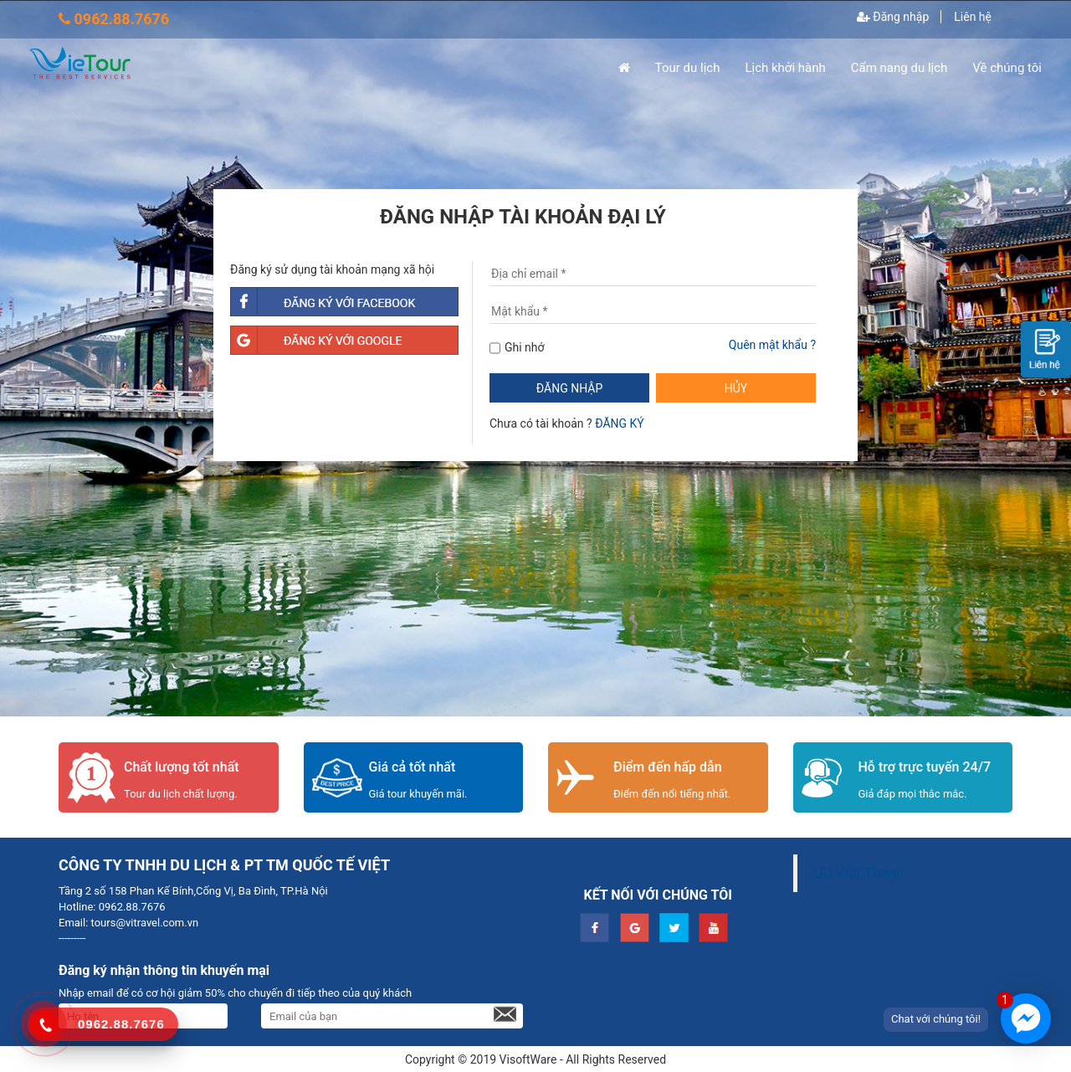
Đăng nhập (893, 16)
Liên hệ (973, 16)
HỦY (736, 388)
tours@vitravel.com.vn (143, 922)
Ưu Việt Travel (859, 872)
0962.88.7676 (130, 906)
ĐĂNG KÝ (619, 423)
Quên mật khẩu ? (772, 344)
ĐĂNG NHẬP (569, 388)
